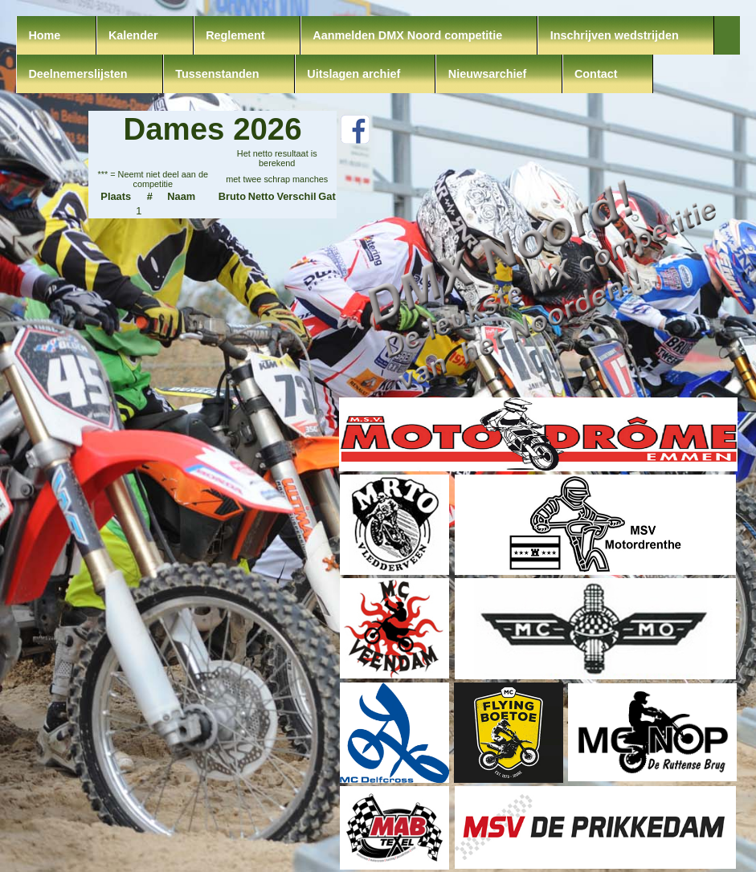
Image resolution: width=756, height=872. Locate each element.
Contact (596, 73)
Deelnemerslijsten (77, 73)
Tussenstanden (217, 73)
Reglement (235, 35)
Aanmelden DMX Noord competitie (407, 35)
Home (44, 35)
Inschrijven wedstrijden (614, 35)
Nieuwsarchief (487, 73)
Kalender (133, 35)
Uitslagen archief (353, 73)
